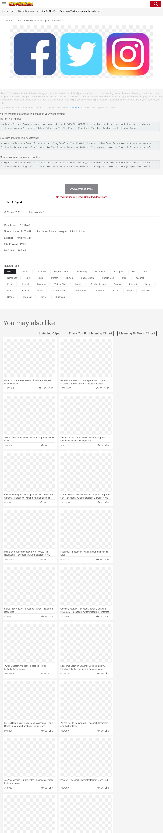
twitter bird (60, 284)
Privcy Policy (120, 826)
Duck (68, 804)
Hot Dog (148, 818)
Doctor (66, 809)
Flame (68, 799)
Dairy (24, 818)
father (118, 809)
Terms (109, 826)
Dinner (109, 818)
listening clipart (50, 333)
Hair (100, 809)
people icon (108, 278)
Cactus (40, 799)
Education (70, 813)
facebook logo (98, 284)
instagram (119, 271)
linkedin (78, 284)
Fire (62, 799)
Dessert (31, 818)
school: (7, 813)
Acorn (15, 799)
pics (124, 278)
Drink (39, 818)
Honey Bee (105, 804)
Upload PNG (153, 826)
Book (33, 813)
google (148, 284)
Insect (115, 804)
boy (111, 809)
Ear (72, 809)
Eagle (74, 804)
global (25, 290)
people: (7, 808)
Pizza (116, 818)
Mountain (119, 799)
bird (145, 271)
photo (10, 284)
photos (54, 278)
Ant (15, 804)
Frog (97, 804)
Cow (56, 804)
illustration (100, 271)
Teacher (25, 813)
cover (43, 297)
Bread (131, 818)
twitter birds (80, 290)
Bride (29, 809)
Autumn (23, 799)
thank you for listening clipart (90, 333)
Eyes (78, 809)
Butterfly (34, 804)
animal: (7, 804)
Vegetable (91, 818)
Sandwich (71, 818)
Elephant (83, 804)
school (10, 297)
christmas (60, 297)
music (10, 271)
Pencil (61, 813)
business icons (61, 271)
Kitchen (101, 818)
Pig (144, 804)
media (40, 290)
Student (17, 813)
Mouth (125, 809)
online (115, 290)
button (69, 278)
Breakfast (16, 818)
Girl (106, 809)
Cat (41, 804)
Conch (48, 799)
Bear (21, 804)
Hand (147, 809)
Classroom (42, 813)
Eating (124, 818)
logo (40, 278)
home (94, 809)
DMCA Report (14, 202)
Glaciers (76, 799)
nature (10, 290)
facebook (139, 278)
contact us (75, 107)
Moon (102, 799)
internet (133, 284)
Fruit (57, 818)
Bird (26, 804)
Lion (122, 804)
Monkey (129, 804)
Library (109, 813)
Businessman (55, 809)
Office (133, 813)
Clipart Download (26, 11)
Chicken (48, 804)
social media (87, 278)
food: (6, 818)
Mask (15, 809)
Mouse (138, 804)
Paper (125, 813)
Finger (139, 809)
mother (44, 809)
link (27, 278)
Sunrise (110, 799)
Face (133, 809)
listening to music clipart (137, 333)
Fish (91, 804)
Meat (63, 818)
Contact (132, 826)
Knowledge (99, 813)
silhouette (12, 278)
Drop (148, 799)
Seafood (81, 818)
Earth (55, 799)
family (36, 809)
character (27, 297)
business (41, 284)
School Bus (81, 813)
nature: (7, 799)
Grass (85, 799)
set (133, 271)
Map (90, 813)
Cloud (141, 799)
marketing (82, 271)
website (145, 290)
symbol (25, 284)
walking (86, 809)
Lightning (94, 799)
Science (117, 813)
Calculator (152, 813)
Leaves (32, 799)
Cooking (139, 818)
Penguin (151, 804)
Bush (135, 799)
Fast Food (48, 818)
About (100, 826)
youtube (42, 271)
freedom (99, 290)
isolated (25, 271)
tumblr (117, 284)
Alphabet (141, 813)
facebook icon (58, 290)
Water (128, 799)
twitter (130, 290)
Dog (62, 804)
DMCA (141, 826)
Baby (22, 809)
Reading (53, 813)
